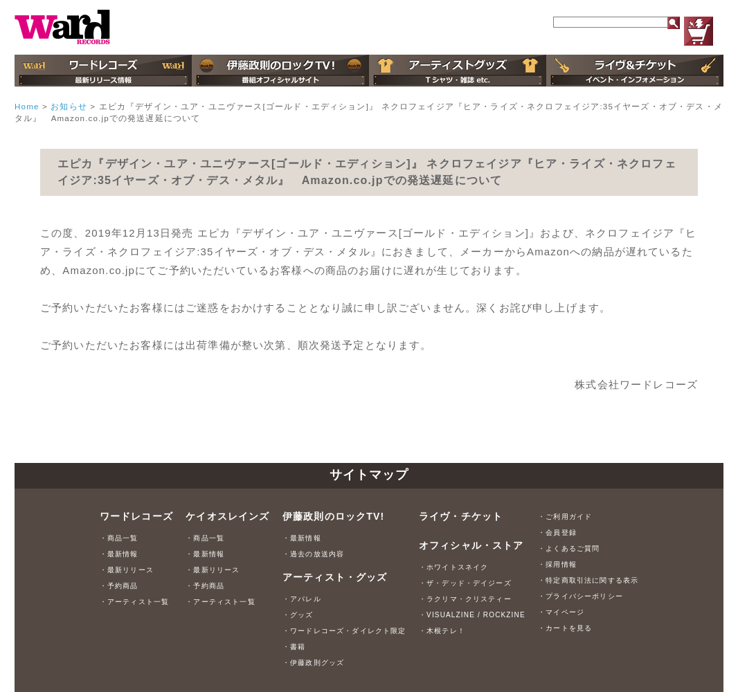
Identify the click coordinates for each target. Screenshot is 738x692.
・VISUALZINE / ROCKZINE (472, 615)
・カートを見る (565, 628)
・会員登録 (557, 532)
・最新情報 (119, 554)
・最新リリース (127, 570)
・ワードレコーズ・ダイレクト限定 (344, 631)
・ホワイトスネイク (453, 567)
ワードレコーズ (136, 516)
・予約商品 (119, 586)
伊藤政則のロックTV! (333, 516)
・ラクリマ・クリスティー (465, 599)
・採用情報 (557, 564)
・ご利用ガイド (565, 516)
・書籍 (293, 646)
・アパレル (301, 599)
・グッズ (298, 615)
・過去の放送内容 (313, 554)
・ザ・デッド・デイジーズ (465, 583)
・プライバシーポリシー (580, 596)
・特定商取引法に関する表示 (588, 580)
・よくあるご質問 (569, 548)
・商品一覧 (119, 538)
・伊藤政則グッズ (313, 662)
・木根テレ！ (442, 631)
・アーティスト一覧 (134, 602)
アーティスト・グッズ (335, 577)
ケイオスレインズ (227, 516)
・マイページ (561, 612)
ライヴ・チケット (461, 516)
